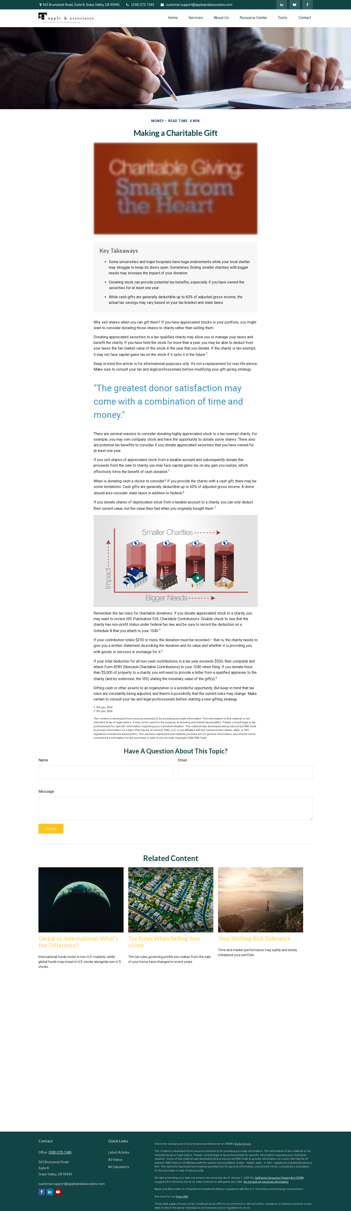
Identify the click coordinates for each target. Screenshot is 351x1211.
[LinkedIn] (281, 4)
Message (46, 791)
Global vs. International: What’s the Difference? (78, 942)
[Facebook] (307, 4)
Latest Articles (118, 1152)
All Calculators (118, 1167)
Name (43, 760)
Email (182, 760)
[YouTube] (294, 4)
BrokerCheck (243, 1143)
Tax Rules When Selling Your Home (164, 942)
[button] (173, 17)
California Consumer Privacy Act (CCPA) (279, 1177)
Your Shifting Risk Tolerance (254, 938)
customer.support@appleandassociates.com (196, 5)
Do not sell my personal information (266, 1181)
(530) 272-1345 (139, 5)
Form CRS (182, 1196)
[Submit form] (50, 829)
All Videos (115, 1160)
